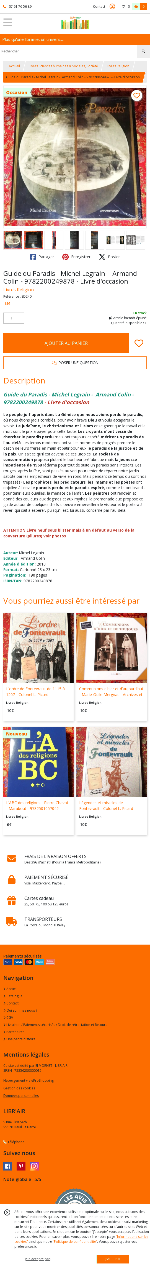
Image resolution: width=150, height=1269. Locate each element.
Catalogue (12, 996)
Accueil (14, 66)
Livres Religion (118, 66)
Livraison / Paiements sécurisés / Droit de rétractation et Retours (55, 1024)
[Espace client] (112, 6)
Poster (109, 257)
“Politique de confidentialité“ (75, 1241)
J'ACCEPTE (113, 1259)
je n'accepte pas (37, 1259)
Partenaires (13, 1032)
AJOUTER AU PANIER (66, 343)
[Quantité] (13, 318)
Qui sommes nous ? (20, 1010)
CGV (8, 1017)
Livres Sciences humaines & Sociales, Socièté (63, 66)
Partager (42, 257)
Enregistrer (76, 257)
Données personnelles (21, 1095)
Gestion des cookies (19, 1088)
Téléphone (13, 1142)
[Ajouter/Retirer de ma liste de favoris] (138, 343)
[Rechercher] (143, 51)
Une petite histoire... (20, 1039)
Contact (99, 6)
